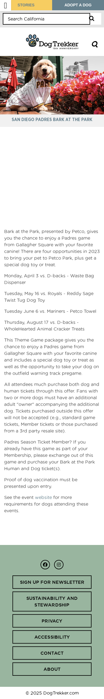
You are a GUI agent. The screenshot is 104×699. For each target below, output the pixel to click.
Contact (52, 653)
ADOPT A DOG (78, 5)
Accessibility (52, 636)
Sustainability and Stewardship (52, 601)
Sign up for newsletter (52, 582)
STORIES (25, 5)
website (43, 497)
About (52, 669)
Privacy (52, 620)
